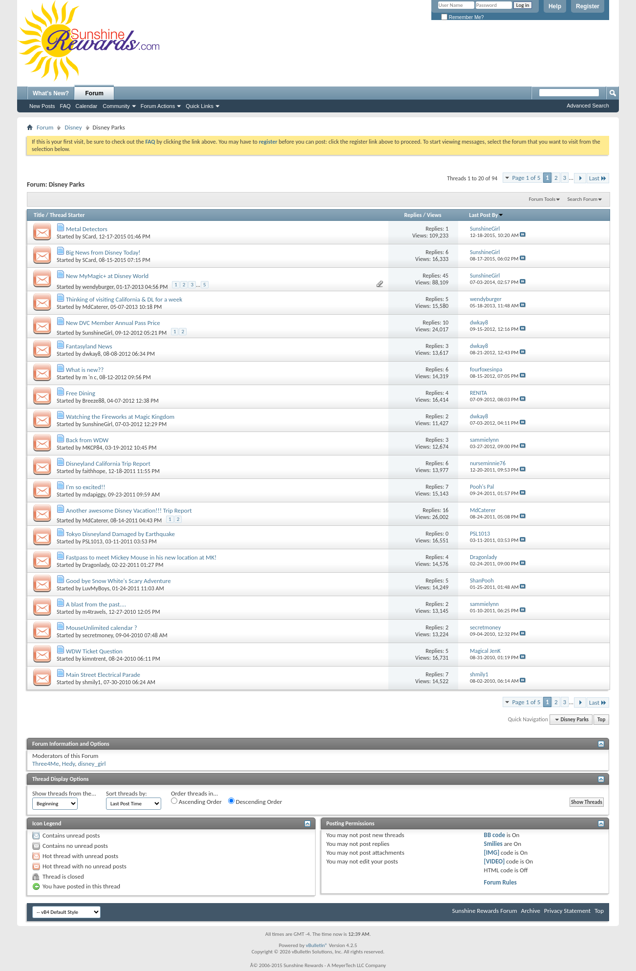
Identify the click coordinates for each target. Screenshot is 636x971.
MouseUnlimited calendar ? (101, 627)
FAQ (65, 106)
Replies (413, 215)
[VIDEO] (494, 861)
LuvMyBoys (96, 588)
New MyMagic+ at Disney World (107, 276)
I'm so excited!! (85, 487)
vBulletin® (317, 945)
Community (116, 106)
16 (445, 510)
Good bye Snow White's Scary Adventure (118, 580)
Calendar (87, 106)
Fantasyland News (89, 346)
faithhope (94, 471)
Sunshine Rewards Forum (484, 910)
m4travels (94, 611)
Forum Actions (158, 106)
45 (445, 275)
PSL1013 (93, 541)
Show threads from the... (64, 793)
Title (39, 215)
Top (601, 719)
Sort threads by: (126, 793)
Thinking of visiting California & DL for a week (124, 299)
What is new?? (85, 369)
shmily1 (92, 682)
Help (555, 6)
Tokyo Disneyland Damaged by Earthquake (120, 534)
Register (587, 6)
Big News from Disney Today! (103, 252)
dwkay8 (92, 353)
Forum (94, 93)
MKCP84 (93, 447)
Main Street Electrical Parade (103, 674)
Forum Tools (542, 199)
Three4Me (45, 763)
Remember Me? (462, 17)
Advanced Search (588, 105)
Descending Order (255, 801)
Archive (530, 910)
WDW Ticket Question (94, 651)
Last (598, 178)
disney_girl (92, 763)
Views (434, 215)
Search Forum (583, 199)
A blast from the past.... (96, 604)
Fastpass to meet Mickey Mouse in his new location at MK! (141, 557)
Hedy (68, 763)
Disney (73, 127)
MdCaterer (95, 306)
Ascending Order (196, 801)
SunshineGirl (97, 332)
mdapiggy (94, 494)
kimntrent (94, 658)
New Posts (42, 106)
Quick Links (199, 106)
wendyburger (98, 286)
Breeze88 (94, 400)
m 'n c (90, 377)
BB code (494, 835)
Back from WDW (87, 440)
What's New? (51, 93)
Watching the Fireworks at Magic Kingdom (120, 416)
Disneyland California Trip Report (108, 463)
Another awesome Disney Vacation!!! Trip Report (129, 510)
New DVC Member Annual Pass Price (113, 322)
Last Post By (486, 215)
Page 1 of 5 (526, 177)
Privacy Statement (567, 910)
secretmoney (98, 635)
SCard (89, 236)
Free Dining (80, 393)
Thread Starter (67, 215)
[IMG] (492, 852)
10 (445, 322)
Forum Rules (500, 882)
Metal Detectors (86, 229)
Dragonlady (96, 564)
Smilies (493, 843)
